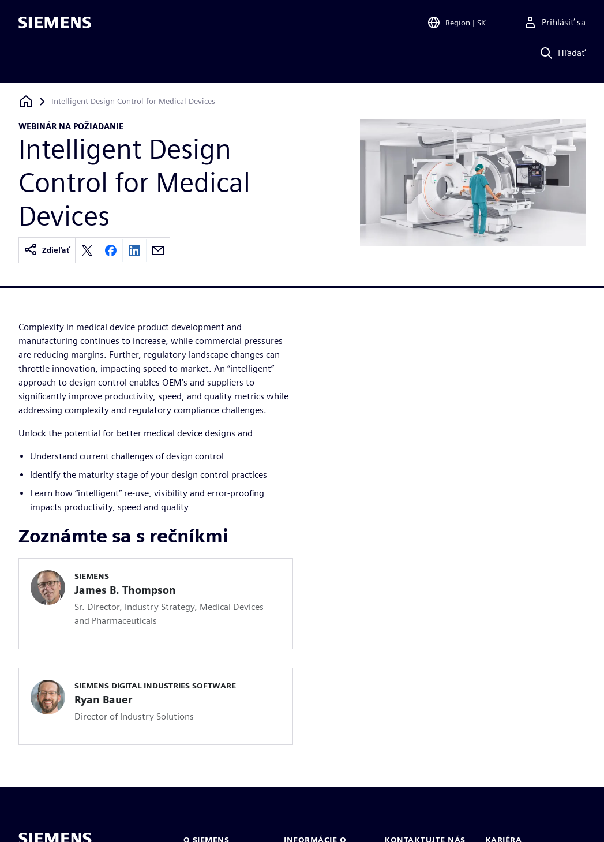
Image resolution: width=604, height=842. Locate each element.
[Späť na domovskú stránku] (26, 101)
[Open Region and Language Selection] (456, 25)
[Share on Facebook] (110, 250)
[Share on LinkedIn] (134, 250)
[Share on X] (87, 250)
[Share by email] (158, 250)
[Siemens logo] (54, 25)
